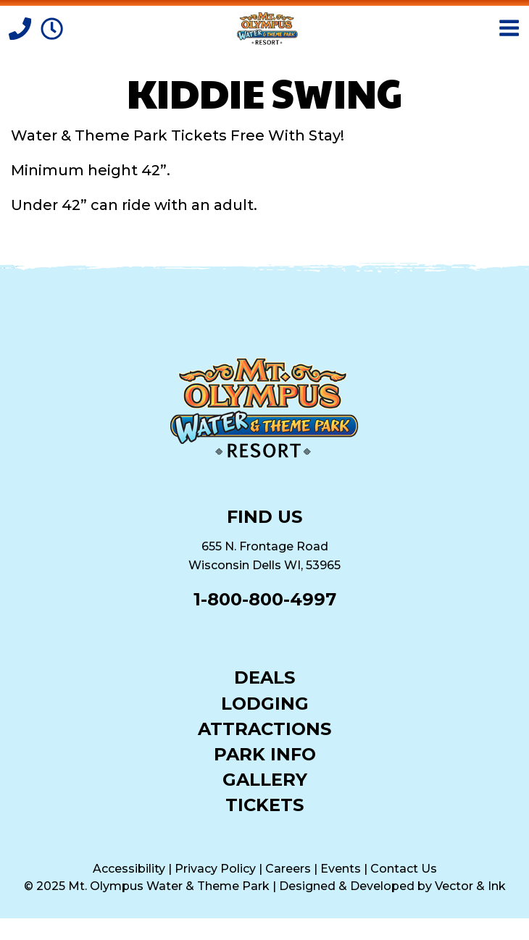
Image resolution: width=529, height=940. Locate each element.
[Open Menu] (509, 28)
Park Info (265, 753)
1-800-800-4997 (264, 599)
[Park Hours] (52, 27)
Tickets (264, 804)
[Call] (22, 27)
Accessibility (129, 869)
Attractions (264, 728)
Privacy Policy (215, 869)
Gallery (264, 779)
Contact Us (403, 869)
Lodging (265, 703)
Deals (264, 677)
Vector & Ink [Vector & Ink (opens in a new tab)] (470, 886)
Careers (288, 869)
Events (340, 869)
